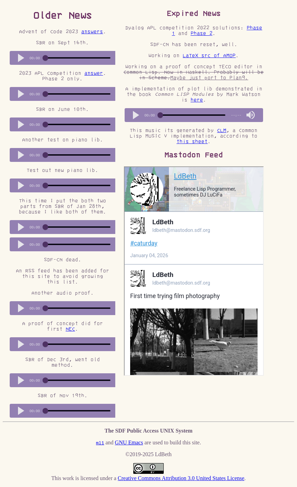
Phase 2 (202, 33)
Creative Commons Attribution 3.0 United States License (181, 478)
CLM (221, 130)
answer (93, 73)
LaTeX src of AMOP (209, 55)
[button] (21, 58)
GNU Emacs (129, 442)
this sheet (192, 141)
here (197, 100)
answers (92, 31)
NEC (70, 329)
